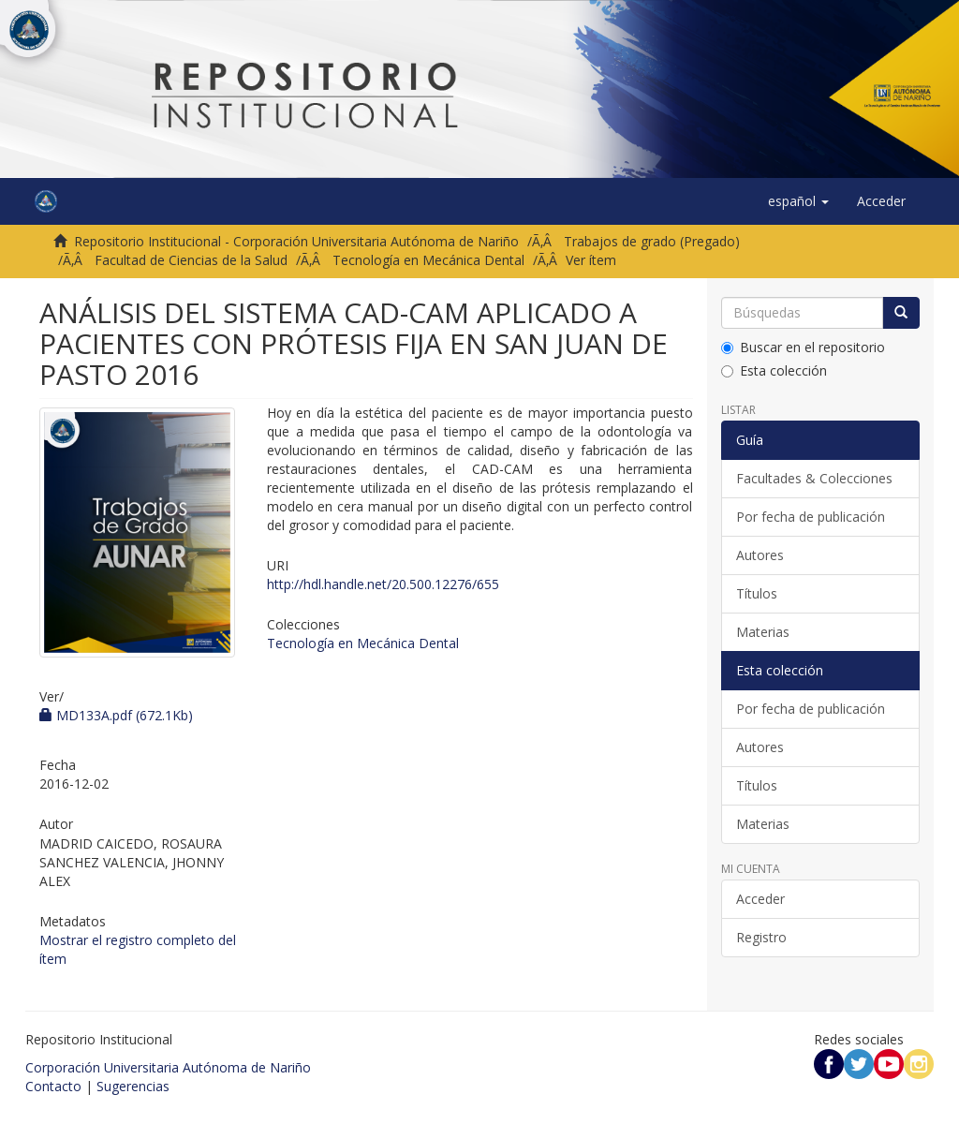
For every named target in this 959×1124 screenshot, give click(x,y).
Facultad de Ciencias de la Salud (191, 260)
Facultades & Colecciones (814, 478)
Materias (762, 632)
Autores (760, 555)
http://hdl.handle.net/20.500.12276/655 (383, 584)
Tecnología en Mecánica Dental (428, 260)
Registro (761, 937)
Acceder (760, 899)
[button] (798, 201)
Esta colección (774, 370)
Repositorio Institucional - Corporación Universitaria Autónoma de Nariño (296, 241)
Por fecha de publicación (810, 516)
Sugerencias (133, 1086)
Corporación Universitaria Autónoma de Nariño (168, 1067)
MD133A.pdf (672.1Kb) (116, 715)
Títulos (756, 593)
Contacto (53, 1086)
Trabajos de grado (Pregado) (652, 241)
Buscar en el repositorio (803, 347)
